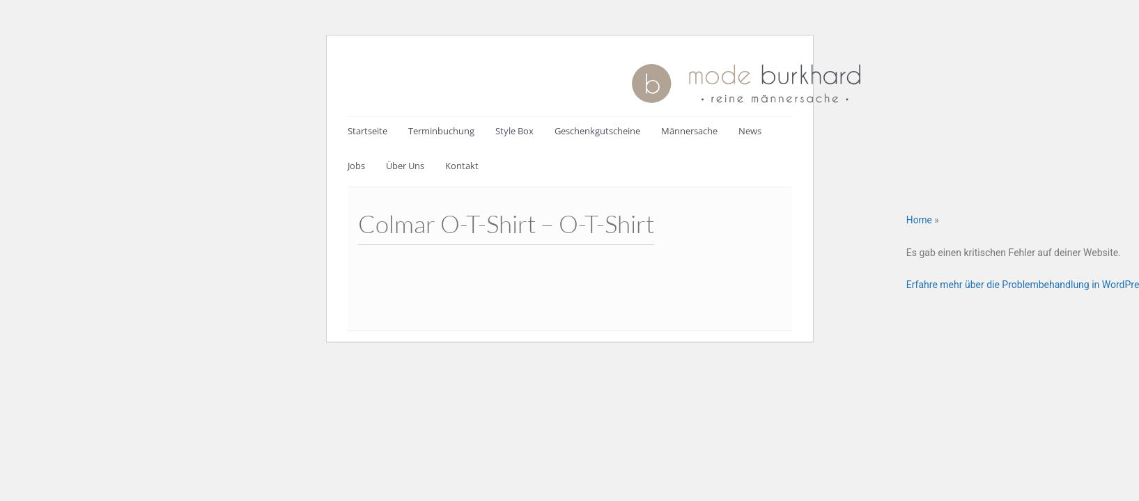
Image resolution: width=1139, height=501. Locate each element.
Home (919, 219)
